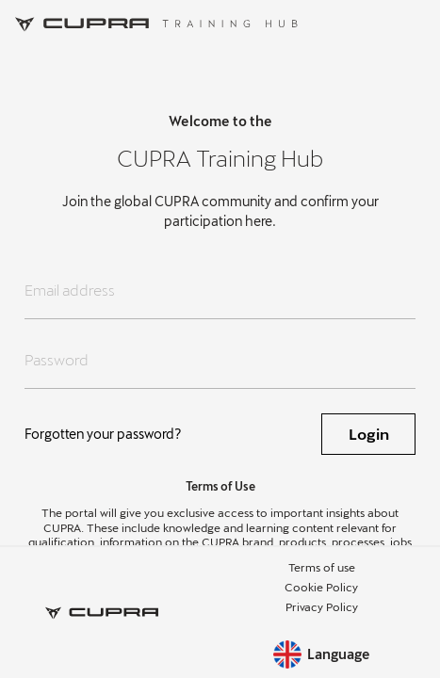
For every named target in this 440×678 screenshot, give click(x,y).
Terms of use (321, 566)
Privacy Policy (321, 606)
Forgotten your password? (103, 434)
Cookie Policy (321, 586)
